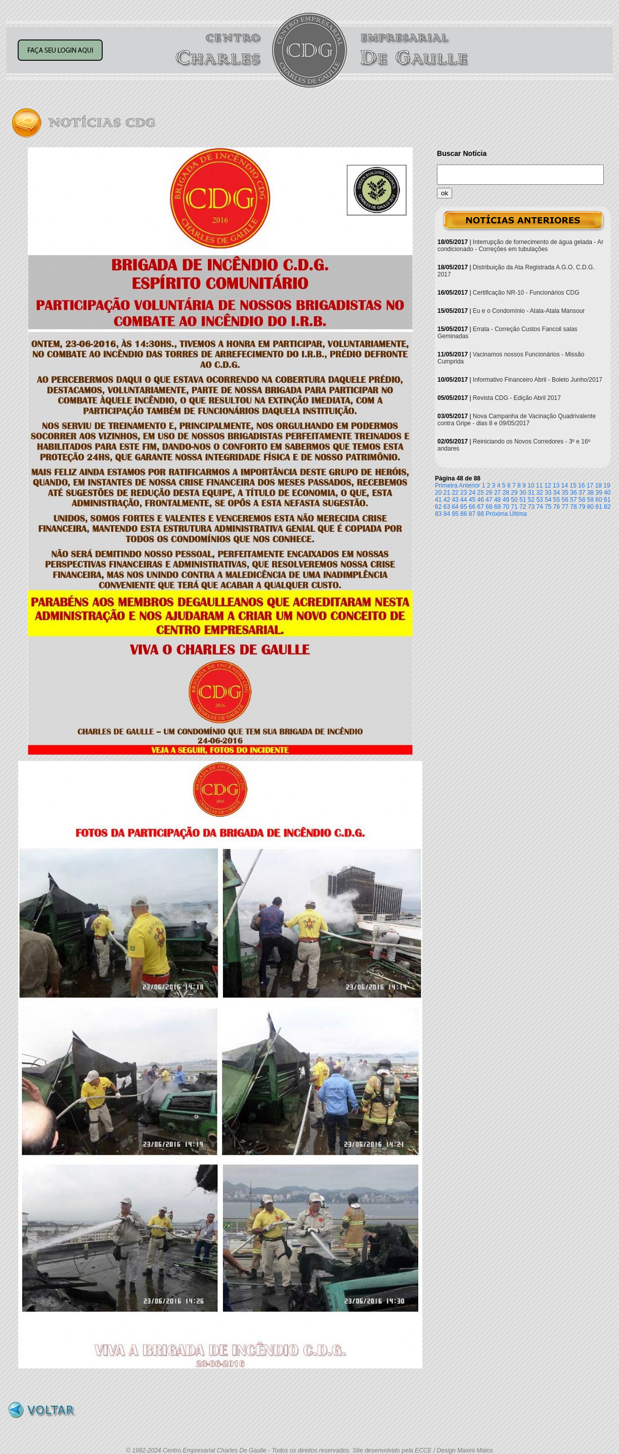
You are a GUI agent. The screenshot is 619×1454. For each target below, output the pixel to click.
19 (606, 485)
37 (582, 492)
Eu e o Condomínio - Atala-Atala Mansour (529, 310)
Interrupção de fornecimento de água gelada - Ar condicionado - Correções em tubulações (520, 245)
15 (573, 485)
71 (514, 506)
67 (480, 506)
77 (565, 506)
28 (506, 492)
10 (530, 485)
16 (581, 485)
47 (488, 499)
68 (488, 506)
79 (582, 506)
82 (607, 506)
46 (480, 499)
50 (514, 499)
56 (565, 499)
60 (598, 499)
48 (497, 499)
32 (539, 492)
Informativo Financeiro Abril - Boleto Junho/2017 (537, 379)
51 (522, 499)
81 (598, 506)
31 (531, 492)
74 (539, 506)
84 (447, 513)
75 (548, 506)
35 (565, 492)
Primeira (446, 485)
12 (547, 485)
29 (514, 492)
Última (518, 513)
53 (539, 499)
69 (497, 506)
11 (539, 485)
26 (488, 492)
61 (607, 499)
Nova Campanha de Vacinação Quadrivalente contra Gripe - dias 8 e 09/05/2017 (516, 420)
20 (438, 492)
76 (556, 506)
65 (463, 506)
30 (522, 492)
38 (590, 492)
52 (531, 499)
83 (438, 513)
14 (564, 485)
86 (463, 513)
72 (522, 506)
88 (480, 513)
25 (480, 492)
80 (590, 506)
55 (556, 499)
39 (598, 492)
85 (455, 513)
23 (463, 492)
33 (548, 492)
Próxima (496, 513)
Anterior (469, 485)
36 (573, 492)
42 (447, 499)
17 (590, 485)
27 (497, 492)
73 (531, 506)
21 (447, 492)
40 (607, 492)
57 (573, 499)
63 (447, 506)
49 (506, 499)
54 (548, 499)
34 (556, 492)
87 (472, 513)
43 (455, 499)
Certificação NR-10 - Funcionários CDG (526, 292)
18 (598, 485)
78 (573, 506)
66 (472, 506)
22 (455, 492)
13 (556, 485)
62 (438, 506)
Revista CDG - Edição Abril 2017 (517, 397)
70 (506, 506)
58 (582, 499)
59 (590, 499)
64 (455, 506)
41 (438, 499)
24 (472, 492)
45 (472, 499)
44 (463, 499)
